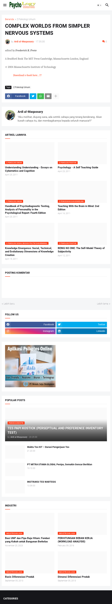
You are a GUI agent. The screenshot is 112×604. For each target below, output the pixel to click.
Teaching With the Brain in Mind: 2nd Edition (78, 208)
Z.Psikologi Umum (26, 19)
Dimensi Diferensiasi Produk (74, 576)
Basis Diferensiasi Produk (19, 576)
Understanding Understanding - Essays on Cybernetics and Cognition (28, 169)
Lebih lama (102, 303)
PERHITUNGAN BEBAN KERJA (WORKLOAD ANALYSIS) (75, 540)
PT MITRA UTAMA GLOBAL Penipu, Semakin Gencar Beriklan (59, 464)
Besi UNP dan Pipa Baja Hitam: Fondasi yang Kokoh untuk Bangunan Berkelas (27, 540)
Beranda (9, 19)
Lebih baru (9, 303)
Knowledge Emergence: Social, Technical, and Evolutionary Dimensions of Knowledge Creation (29, 252)
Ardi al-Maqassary (30, 111)
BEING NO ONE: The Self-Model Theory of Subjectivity (81, 250)
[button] (4, 5)
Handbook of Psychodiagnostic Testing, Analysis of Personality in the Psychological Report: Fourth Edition (27, 210)
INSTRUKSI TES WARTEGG (41, 481)
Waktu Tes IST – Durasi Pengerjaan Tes (48, 447)
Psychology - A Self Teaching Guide (78, 167)
